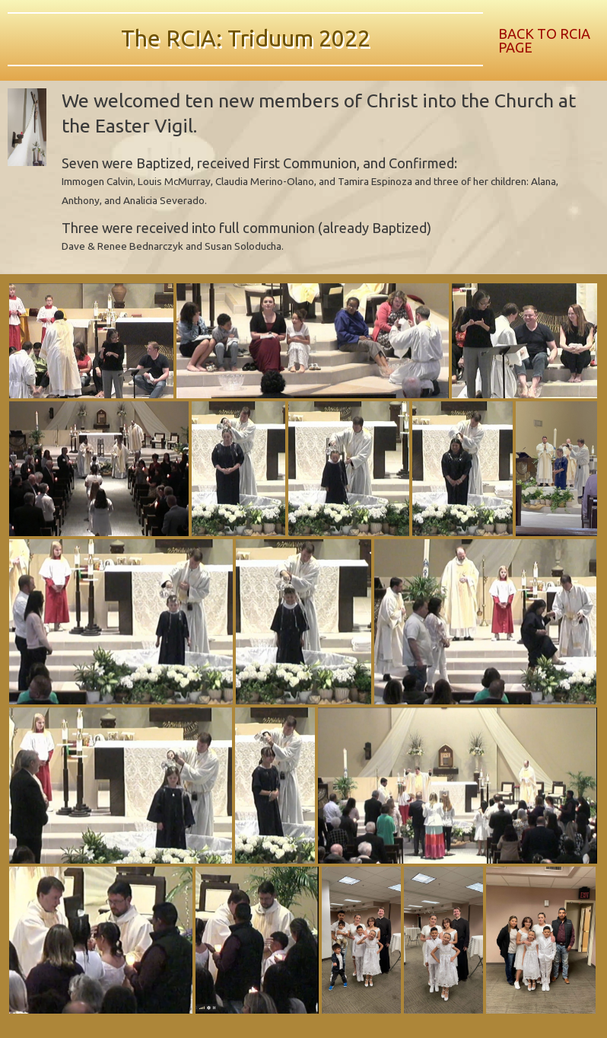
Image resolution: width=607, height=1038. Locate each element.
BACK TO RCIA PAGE (544, 40)
